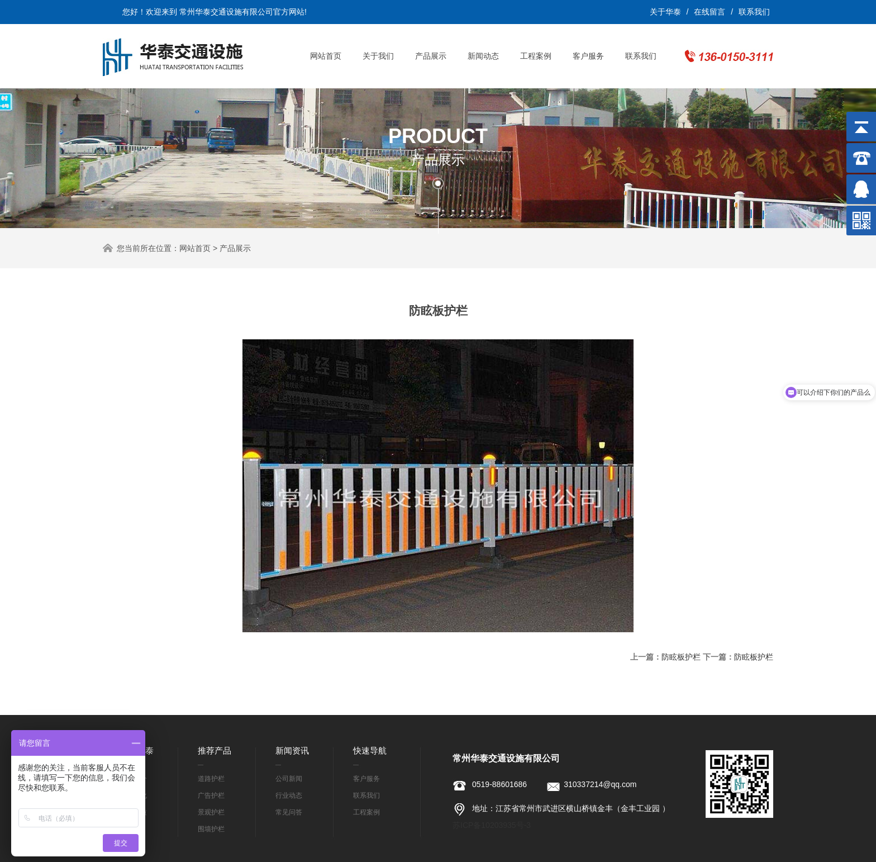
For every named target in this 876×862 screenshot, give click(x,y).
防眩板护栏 (681, 656)
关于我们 (378, 55)
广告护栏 (211, 795)
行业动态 (288, 795)
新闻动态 (483, 55)
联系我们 (754, 11)
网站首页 (325, 55)
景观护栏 (211, 812)
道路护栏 (211, 779)
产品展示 (430, 55)
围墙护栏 (211, 829)
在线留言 (709, 11)
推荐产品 (214, 750)
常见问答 (288, 812)
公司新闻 (288, 779)
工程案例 (535, 55)
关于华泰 (665, 11)
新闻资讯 (292, 750)
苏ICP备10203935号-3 (492, 825)
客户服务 (588, 55)
